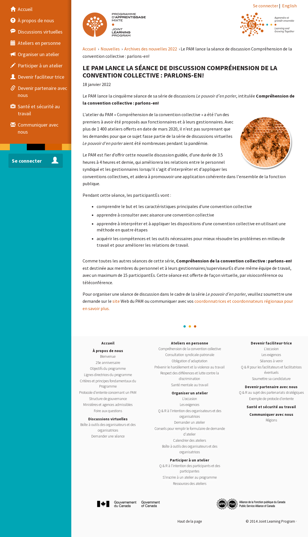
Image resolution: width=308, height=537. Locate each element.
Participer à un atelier (189, 460)
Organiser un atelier (190, 393)
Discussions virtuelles (108, 419)
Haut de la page (190, 521)
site (116, 301)
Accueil (90, 49)
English (289, 5)
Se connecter (265, 5)
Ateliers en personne (189, 343)
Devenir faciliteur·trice (271, 343)
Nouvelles (111, 49)
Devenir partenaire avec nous (271, 386)
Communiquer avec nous (271, 414)
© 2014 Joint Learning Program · (271, 521)
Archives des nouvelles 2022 (151, 49)
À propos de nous (108, 350)
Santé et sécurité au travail (271, 407)
